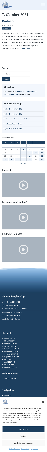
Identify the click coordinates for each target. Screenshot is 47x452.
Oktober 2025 (9, 354)
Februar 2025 (9, 367)
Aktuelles (7, 395)
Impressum (34, 449)
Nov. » (26, 164)
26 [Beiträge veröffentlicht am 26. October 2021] (11, 159)
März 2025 (8, 364)
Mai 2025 (7, 359)
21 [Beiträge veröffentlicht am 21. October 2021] (23, 156)
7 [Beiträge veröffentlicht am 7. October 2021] (23, 149)
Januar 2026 (8, 346)
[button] (43, 402)
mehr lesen (26, 48)
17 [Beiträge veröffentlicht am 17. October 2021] (42, 153)
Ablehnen (23, 436)
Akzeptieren (23, 429)
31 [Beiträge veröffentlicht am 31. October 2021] (42, 159)
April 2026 (8, 338)
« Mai (21, 164)
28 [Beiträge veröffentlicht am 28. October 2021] (23, 159)
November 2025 (10, 351)
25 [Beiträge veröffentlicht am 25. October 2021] (5, 159)
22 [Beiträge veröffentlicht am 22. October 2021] (29, 156)
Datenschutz (25, 449)
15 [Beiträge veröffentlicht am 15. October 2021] (29, 153)
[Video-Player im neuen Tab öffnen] (23, 185)
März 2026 (8, 341)
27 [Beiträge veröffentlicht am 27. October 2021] (17, 159)
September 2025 (10, 357)
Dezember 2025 (10, 349)
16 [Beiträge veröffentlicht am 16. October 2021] (36, 153)
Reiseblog (6, 28)
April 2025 (8, 362)
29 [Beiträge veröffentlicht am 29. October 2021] (29, 159)
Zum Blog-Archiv (9, 379)
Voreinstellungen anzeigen (23, 443)
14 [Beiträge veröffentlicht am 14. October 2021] (23, 153)
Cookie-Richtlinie (14, 449)
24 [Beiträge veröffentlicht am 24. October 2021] (42, 156)
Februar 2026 (9, 343)
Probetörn (9, 21)
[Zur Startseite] (19, 5)
